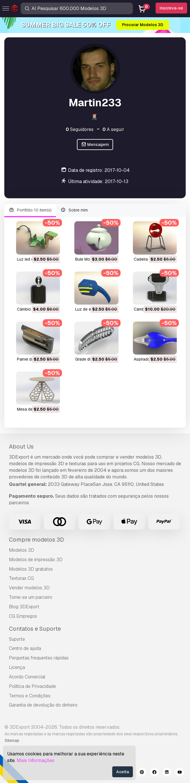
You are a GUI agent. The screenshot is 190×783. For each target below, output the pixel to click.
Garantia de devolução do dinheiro (43, 705)
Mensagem (95, 144)
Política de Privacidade (32, 686)
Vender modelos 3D (29, 588)
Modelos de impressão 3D (36, 560)
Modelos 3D (21, 550)
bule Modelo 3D (89, 259)
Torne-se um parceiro (30, 597)
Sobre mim (74, 210)
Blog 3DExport (24, 607)
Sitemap (12, 740)
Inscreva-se (171, 8)
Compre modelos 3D (36, 539)
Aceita (122, 771)
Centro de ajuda (25, 648)
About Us (21, 446)
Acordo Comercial (27, 677)
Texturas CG (21, 578)
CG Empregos (23, 616)
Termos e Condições (30, 696)
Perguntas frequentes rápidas (39, 658)
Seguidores (80, 129)
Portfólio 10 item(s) (30, 210)
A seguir (113, 129)
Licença (17, 667)
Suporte (17, 639)
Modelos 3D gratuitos (31, 569)
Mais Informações (35, 760)
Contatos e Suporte (35, 628)
